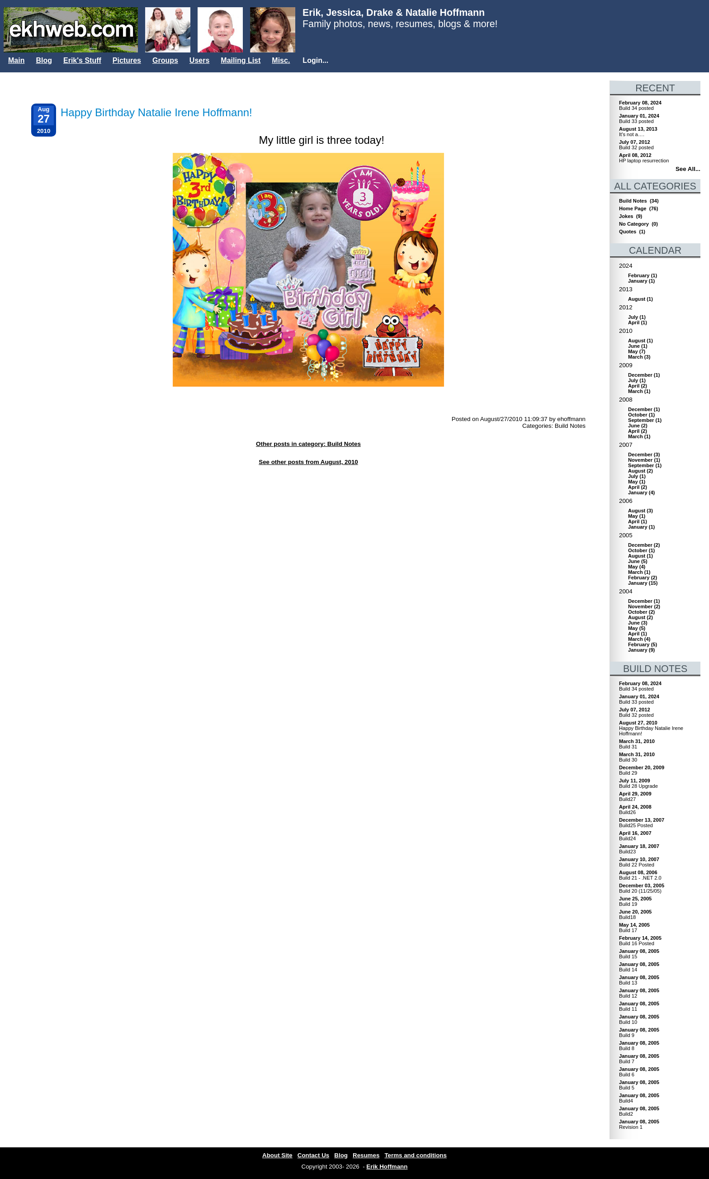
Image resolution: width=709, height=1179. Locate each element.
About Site (277, 1155)
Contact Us (313, 1155)
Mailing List (240, 60)
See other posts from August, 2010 (308, 462)
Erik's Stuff (82, 60)
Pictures (127, 60)
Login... (315, 60)
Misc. (281, 60)
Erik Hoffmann (386, 1166)
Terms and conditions (415, 1155)
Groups (165, 60)
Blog (44, 60)
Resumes (366, 1155)
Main (16, 60)
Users (199, 60)
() (642, 275)
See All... (688, 169)
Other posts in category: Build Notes (308, 443)
